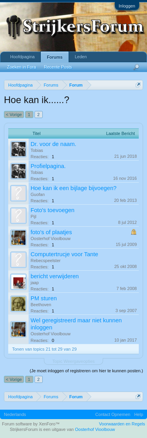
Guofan (38, 194)
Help (138, 414)
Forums (54, 57)
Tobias (37, 150)
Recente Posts (58, 67)
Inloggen (127, 6)
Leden (81, 56)
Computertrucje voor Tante (64, 254)
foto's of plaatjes (51, 232)
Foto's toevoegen (52, 210)
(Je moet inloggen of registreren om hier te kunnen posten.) (86, 370)
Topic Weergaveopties (73, 361)
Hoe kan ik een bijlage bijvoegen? (73, 188)
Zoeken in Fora (21, 67)
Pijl (33, 216)
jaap (35, 282)
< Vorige (14, 114)
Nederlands (15, 414)
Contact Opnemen (112, 414)
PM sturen (44, 298)
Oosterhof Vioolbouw (51, 238)
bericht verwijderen (55, 276)
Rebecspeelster (45, 260)
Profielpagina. (48, 166)
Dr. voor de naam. (53, 144)
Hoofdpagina (22, 56)
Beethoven (41, 304)
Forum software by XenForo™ (31, 423)
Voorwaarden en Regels (122, 423)
